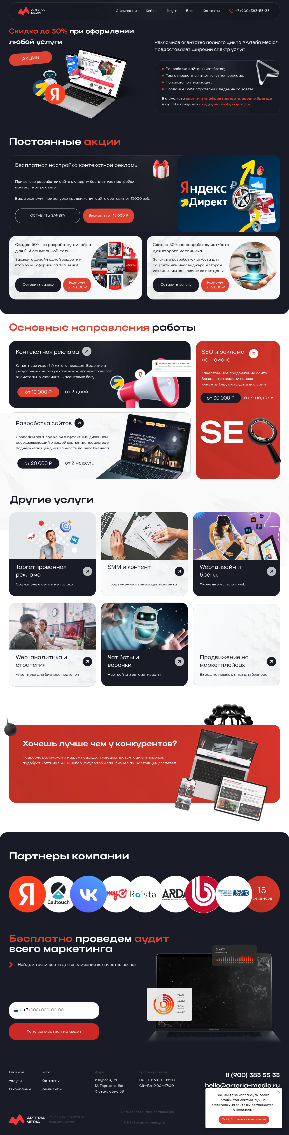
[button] (54, 1089)
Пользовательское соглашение (147, 1112)
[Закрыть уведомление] (279, 1091)
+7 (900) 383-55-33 (252, 11)
